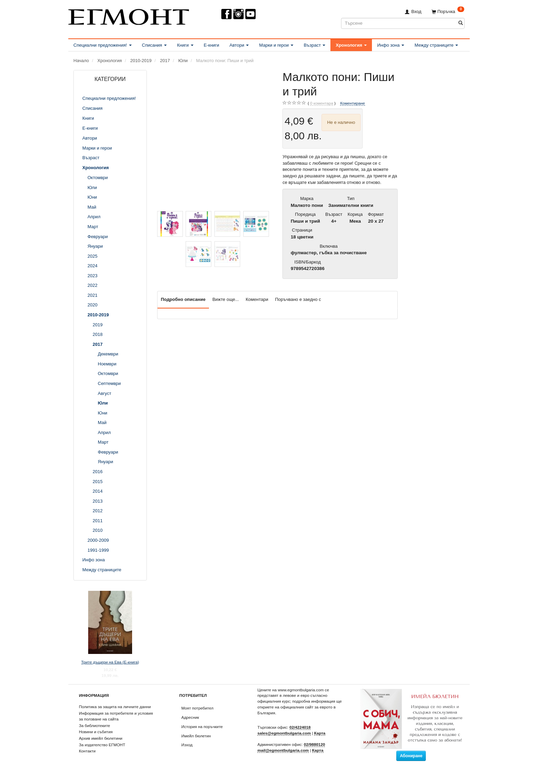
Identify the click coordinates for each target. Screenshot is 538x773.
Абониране (411, 755)
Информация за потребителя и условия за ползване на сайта (116, 716)
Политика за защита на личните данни (115, 706)
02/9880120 (314, 744)
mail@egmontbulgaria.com (283, 750)
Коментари (257, 299)
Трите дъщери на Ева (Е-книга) (110, 662)
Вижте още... (225, 299)
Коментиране (352, 103)
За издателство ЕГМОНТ (102, 744)
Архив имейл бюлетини (100, 738)
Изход (187, 744)
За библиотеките (94, 725)
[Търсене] (460, 23)
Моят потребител (197, 708)
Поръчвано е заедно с (298, 299)
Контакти (87, 751)
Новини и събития (96, 731)
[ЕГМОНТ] (128, 15)
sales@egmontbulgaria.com (284, 733)
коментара (321, 103)
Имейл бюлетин (196, 736)
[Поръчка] (447, 11)
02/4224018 (300, 727)
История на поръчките (202, 726)
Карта (319, 733)
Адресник (190, 717)
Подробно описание (183, 299)
